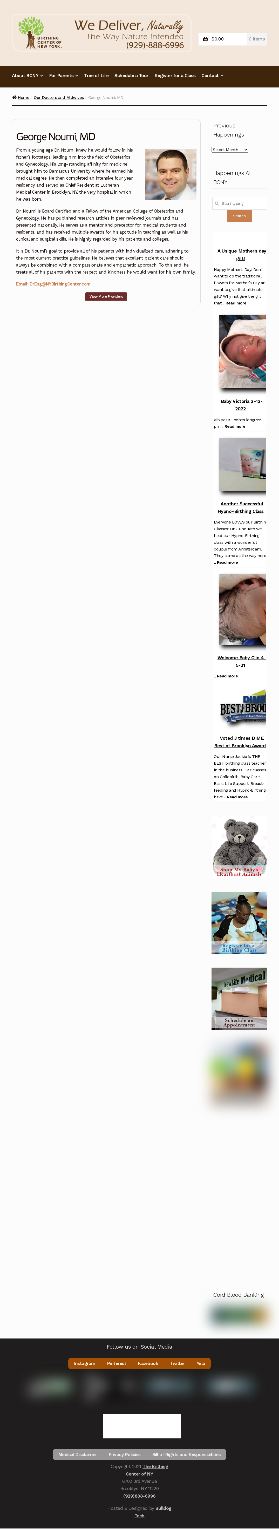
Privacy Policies (124, 1456)
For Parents (61, 75)
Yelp (201, 1363)
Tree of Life (96, 75)
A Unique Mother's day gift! (241, 254)
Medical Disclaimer (76, 1456)
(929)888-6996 (139, 1498)
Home (23, 97)
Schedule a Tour (131, 75)
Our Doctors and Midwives (59, 97)
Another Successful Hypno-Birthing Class (240, 507)
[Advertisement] (239, 1197)
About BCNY (25, 75)
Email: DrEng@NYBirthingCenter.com (53, 284)
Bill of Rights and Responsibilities (187, 1456)
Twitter (178, 1363)
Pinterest (116, 1363)
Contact (210, 75)
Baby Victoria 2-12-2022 (242, 404)
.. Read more (235, 303)
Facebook (148, 1363)
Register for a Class (174, 75)
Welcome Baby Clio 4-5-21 (241, 661)
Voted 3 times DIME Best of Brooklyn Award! (240, 741)
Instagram (84, 1363)
